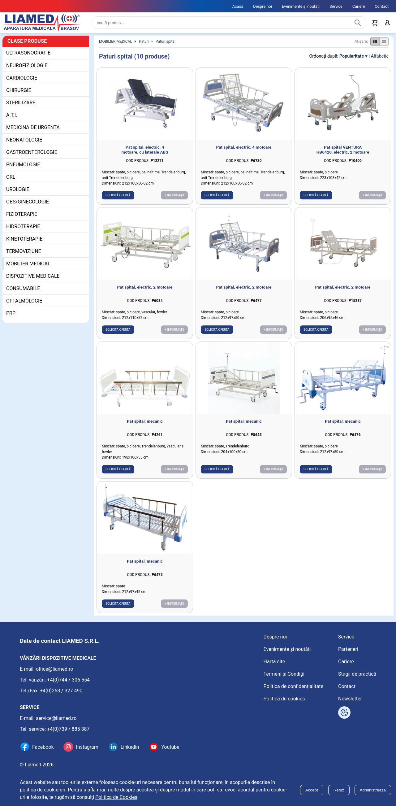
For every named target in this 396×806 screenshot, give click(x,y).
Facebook (43, 747)
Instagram (87, 747)
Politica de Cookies (116, 797)
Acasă (237, 6)
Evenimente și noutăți (301, 6)
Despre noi (262, 6)
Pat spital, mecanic (145, 422)
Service (335, 6)
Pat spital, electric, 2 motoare (145, 288)
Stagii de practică (357, 674)
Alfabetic (380, 57)
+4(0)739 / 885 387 (68, 729)
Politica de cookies (284, 699)
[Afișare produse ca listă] (384, 43)
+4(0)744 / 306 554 (68, 680)
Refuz (339, 790)
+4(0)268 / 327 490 (61, 691)
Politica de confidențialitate (293, 686)
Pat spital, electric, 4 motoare (244, 148)
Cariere (358, 6)
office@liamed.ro (54, 669)
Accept (311, 790)
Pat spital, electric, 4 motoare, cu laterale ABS (144, 151)
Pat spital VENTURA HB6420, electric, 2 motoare (342, 151)
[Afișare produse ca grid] (374, 43)
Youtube (170, 747)
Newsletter (350, 699)
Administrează (373, 790)
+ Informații (174, 196)
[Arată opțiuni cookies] (344, 712)
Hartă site (274, 661)
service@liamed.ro (56, 718)
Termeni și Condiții (284, 674)
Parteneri (348, 649)
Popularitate (351, 57)
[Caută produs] (357, 23)
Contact (382, 6)
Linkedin (130, 747)
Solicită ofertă (118, 196)
